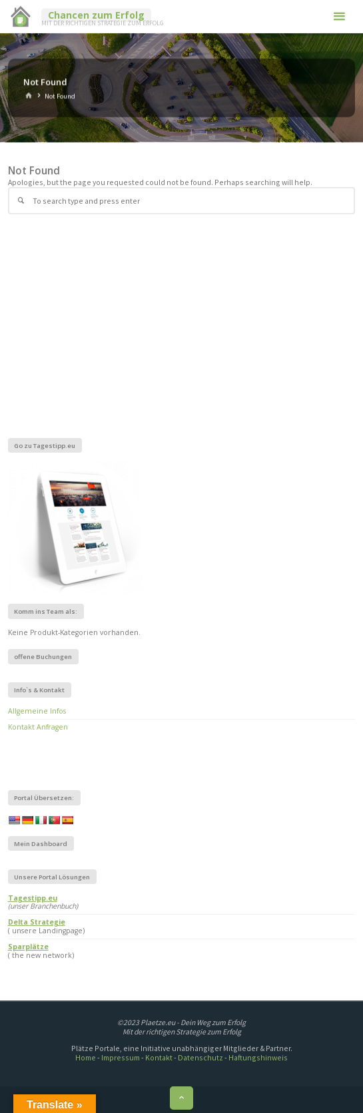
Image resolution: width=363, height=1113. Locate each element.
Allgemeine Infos (37, 711)
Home (85, 1057)
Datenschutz (200, 1057)
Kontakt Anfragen (38, 727)
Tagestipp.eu (32, 898)
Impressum (120, 1057)
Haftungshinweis (258, 1057)
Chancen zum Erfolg (96, 15)
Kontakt (159, 1057)
